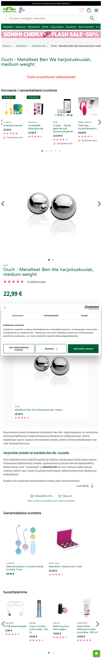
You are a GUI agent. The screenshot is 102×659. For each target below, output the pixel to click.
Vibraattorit (34, 26)
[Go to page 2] (46, 151)
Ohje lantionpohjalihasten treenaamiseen (51, 500)
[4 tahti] (18, 281)
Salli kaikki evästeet (83, 349)
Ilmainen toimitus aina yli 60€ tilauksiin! (51, 3)
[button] (92, 18)
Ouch (5, 265)
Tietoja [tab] (84, 315)
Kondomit (71, 26)
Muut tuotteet (86, 26)
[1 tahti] (5, 281)
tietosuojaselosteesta (67, 336)
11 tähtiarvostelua (36, 281)
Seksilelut (8, 26)
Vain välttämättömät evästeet (19, 348)
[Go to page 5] (60, 151)
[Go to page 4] (55, 151)
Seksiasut (20, 26)
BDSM (45, 26)
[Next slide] (97, 624)
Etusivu (7, 46)
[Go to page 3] (51, 151)
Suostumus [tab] (18, 315)
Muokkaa (51, 349)
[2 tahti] (9, 281)
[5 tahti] (22, 281)
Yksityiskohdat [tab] (51, 315)
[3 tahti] (13, 281)
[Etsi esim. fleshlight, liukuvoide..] (52, 18)
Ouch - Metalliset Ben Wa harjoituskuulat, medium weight (48, 272)
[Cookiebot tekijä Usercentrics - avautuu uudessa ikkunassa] (87, 308)
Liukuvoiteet (57, 26)
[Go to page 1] (42, 151)
